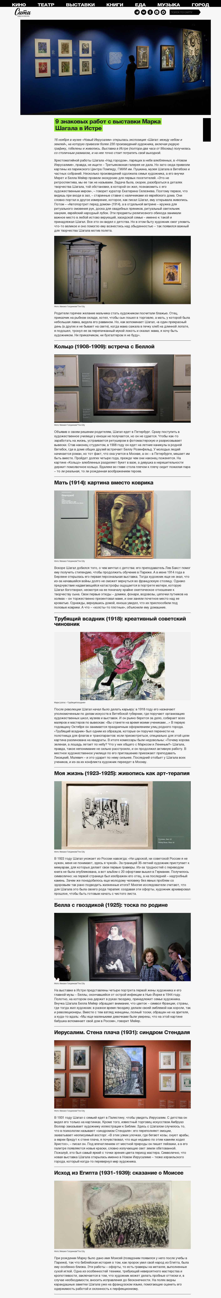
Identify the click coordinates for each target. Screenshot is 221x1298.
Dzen (156, 12)
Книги (114, 5)
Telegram (137, 12)
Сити (23, 12)
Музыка (168, 5)
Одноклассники (207, 138)
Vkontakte (143, 12)
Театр (46, 5)
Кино (19, 5)
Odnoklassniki (150, 12)
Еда (140, 5)
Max (163, 12)
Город (200, 5)
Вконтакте (207, 130)
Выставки (80, 5)
